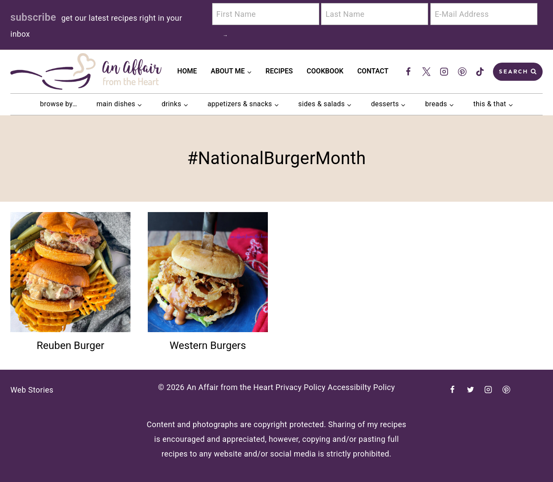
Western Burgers (208, 345)
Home (187, 71)
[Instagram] (444, 71)
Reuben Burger (71, 345)
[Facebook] (408, 71)
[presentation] (70, 272)
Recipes (279, 71)
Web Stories (32, 389)
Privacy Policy (301, 387)
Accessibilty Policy (361, 387)
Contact (372, 71)
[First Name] (265, 14)
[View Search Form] (518, 72)
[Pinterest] (462, 71)
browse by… (58, 104)
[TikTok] (480, 71)
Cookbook (325, 71)
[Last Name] (374, 14)
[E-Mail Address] (483, 14)
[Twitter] (426, 71)
